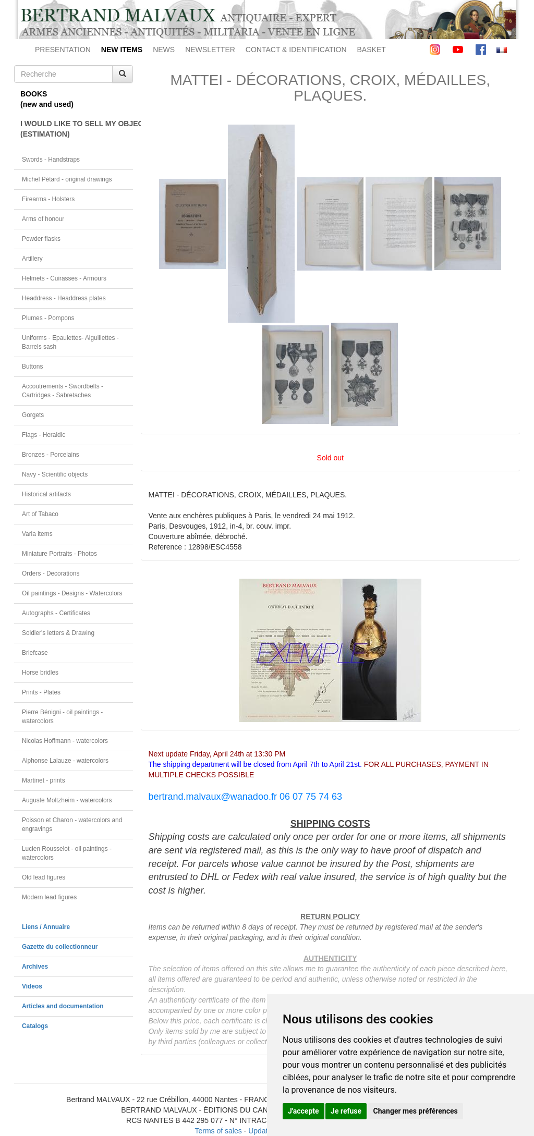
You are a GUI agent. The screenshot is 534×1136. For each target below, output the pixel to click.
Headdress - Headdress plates (64, 298)
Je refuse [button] (346, 1111)
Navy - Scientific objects (55, 474)
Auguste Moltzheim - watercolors (67, 800)
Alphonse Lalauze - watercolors (65, 760)
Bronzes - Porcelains (50, 454)
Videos (32, 986)
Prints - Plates (41, 692)
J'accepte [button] (303, 1111)
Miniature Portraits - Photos (59, 553)
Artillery (32, 258)
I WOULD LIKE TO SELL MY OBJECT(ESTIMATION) (76, 128)
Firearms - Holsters (48, 199)
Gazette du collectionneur (60, 946)
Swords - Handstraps (51, 159)
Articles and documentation (63, 1006)
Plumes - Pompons (48, 318)
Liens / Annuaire (46, 927)
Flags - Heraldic (43, 434)
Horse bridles (40, 672)
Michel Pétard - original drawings (67, 179)
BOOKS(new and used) (47, 99)
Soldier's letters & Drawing (58, 633)
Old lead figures (43, 877)
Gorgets (33, 415)
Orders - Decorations (50, 573)
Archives (35, 966)
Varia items (37, 534)
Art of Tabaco (40, 514)
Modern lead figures (49, 897)
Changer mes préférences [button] (415, 1111)
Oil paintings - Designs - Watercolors (72, 593)
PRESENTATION (63, 49)
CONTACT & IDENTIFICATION (296, 49)
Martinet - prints (43, 780)
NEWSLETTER (210, 49)
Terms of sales (218, 1131)
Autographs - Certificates (56, 613)
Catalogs (35, 1026)
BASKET (371, 49)
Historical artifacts (46, 494)
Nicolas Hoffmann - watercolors (65, 740)
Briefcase (35, 652)
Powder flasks (41, 238)
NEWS (164, 49)
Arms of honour (43, 219)
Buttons (32, 366)
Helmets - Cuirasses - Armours (64, 278)
